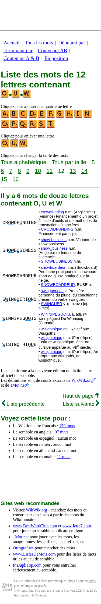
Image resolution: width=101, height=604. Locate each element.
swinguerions (52, 291)
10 (38, 171)
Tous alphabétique (23, 162)
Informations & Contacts (30, 595)
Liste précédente (23, 404)
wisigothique (51, 329)
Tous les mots (39, 42)
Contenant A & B (21, 58)
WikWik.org (82, 380)
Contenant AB (52, 50)
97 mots (61, 432)
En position (56, 58)
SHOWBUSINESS (57, 261)
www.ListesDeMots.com (34, 554)
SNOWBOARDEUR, (58, 284)
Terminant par (18, 50)
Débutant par (71, 42)
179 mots (67, 425)
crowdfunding (52, 212)
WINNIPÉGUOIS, (56, 314)
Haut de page (80, 396)
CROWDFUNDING (57, 229)
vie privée (39, 586)
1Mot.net (18, 385)
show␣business (54, 248)
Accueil (12, 42)
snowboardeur (53, 267)
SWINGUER (51, 304)
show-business (54, 240)
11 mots (64, 456)
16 (15, 179)
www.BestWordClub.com (35, 526)
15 (4, 179)
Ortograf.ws (23, 548)
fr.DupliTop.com (27, 565)
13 (73, 171)
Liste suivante (81, 404)
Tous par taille (69, 162)
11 (49, 171)
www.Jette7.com (76, 526)
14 (84, 171)
